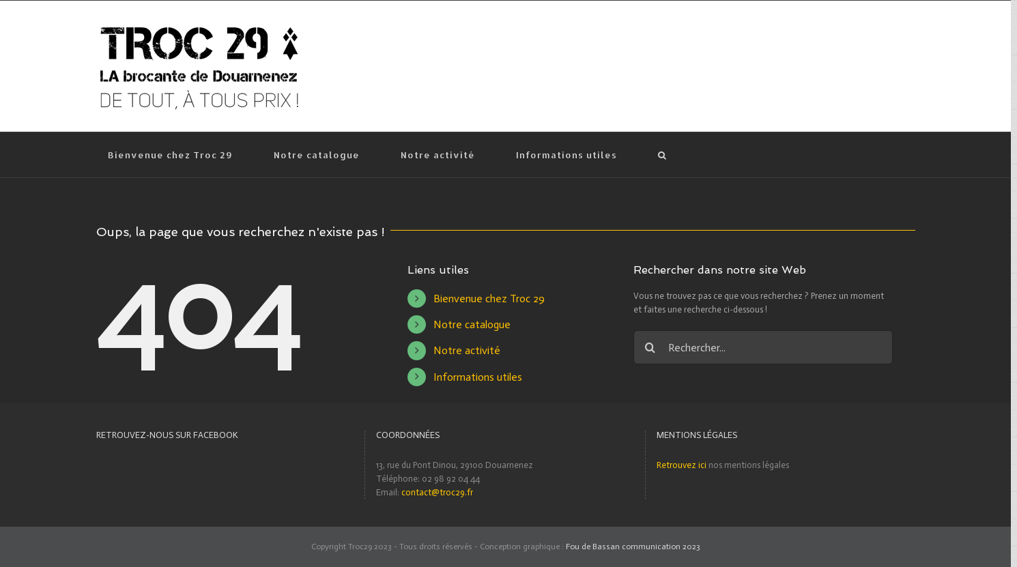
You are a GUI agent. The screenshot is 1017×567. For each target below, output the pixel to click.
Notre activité (466, 350)
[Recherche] (662, 154)
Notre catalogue (472, 324)
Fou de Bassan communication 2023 (633, 546)
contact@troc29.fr (437, 492)
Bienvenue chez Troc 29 (489, 298)
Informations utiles (477, 376)
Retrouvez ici (681, 465)
